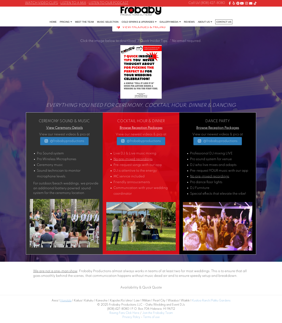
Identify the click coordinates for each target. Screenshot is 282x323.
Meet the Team (84, 21)
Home (53, 21)
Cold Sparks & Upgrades (138, 21)
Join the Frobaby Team (157, 313)
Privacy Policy (131, 317)
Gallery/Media (169, 21)
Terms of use (151, 317)
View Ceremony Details (64, 128)
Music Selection (108, 21)
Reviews (189, 21)
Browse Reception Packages (141, 128)
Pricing (64, 21)
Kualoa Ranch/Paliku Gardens (211, 300)
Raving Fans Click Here (124, 313)
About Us (204, 21)
